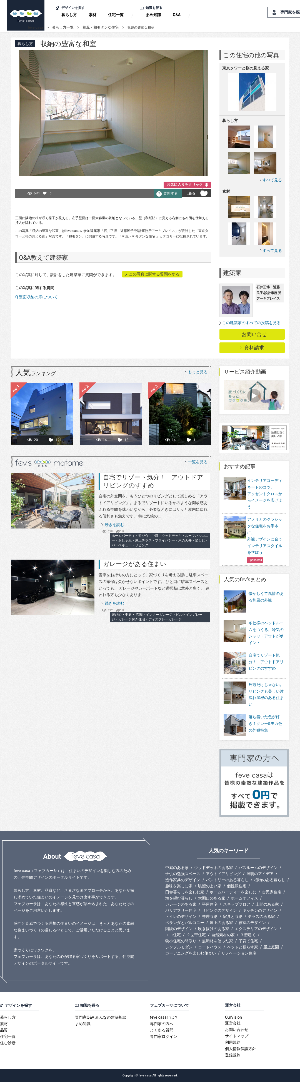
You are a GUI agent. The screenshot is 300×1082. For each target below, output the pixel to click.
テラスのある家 (261, 916)
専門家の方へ (161, 1023)
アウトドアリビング (223, 873)
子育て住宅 (248, 941)
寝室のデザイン (252, 922)
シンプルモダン (178, 947)
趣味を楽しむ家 (178, 886)
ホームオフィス (244, 898)
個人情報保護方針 (240, 1048)
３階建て (248, 935)
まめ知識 (153, 14)
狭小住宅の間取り (180, 941)
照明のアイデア (260, 873)
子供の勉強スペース (182, 873)
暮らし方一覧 (63, 27)
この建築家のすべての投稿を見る (251, 322)
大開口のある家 (211, 898)
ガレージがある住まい (134, 563)
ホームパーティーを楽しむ (233, 892)
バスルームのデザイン (258, 867)
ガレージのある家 (180, 904)
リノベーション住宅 (238, 953)
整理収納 (210, 916)
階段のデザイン (178, 928)
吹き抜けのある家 (213, 928)
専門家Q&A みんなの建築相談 (100, 1017)
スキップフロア (236, 904)
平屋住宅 (210, 904)
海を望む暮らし (178, 898)
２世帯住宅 (196, 935)
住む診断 (8, 1043)
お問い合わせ (236, 1029)
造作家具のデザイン (182, 880)
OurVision (233, 1017)
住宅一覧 (116, 14)
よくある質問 (161, 1030)
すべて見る (272, 180)
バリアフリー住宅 (180, 910)
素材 (92, 14)
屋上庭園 (271, 947)
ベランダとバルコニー (184, 922)
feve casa (35, 27)
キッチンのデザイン (260, 910)
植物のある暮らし (269, 880)
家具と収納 (232, 916)
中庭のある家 (177, 867)
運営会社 (233, 1023)
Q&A (177, 14)
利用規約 (233, 1042)
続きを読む (114, 524)
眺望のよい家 (209, 886)
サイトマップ (236, 1036)
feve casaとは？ (164, 1017)
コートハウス (209, 947)
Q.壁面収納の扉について (36, 297)
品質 (4, 1030)
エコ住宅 (173, 935)
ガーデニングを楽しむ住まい (190, 953)
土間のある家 (267, 904)
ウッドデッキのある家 (213, 867)
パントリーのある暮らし (227, 880)
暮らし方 (69, 14)
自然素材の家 (223, 935)
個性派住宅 (236, 886)
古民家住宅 (271, 892)
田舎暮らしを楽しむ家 (184, 892)
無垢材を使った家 (217, 941)
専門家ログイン (163, 1036)
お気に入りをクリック (185, 184)
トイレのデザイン (180, 916)
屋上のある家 (221, 922)
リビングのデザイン (219, 910)
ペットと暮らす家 (242, 947)
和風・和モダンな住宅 (100, 27)
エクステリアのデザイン (256, 928)
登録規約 (233, 1055)
